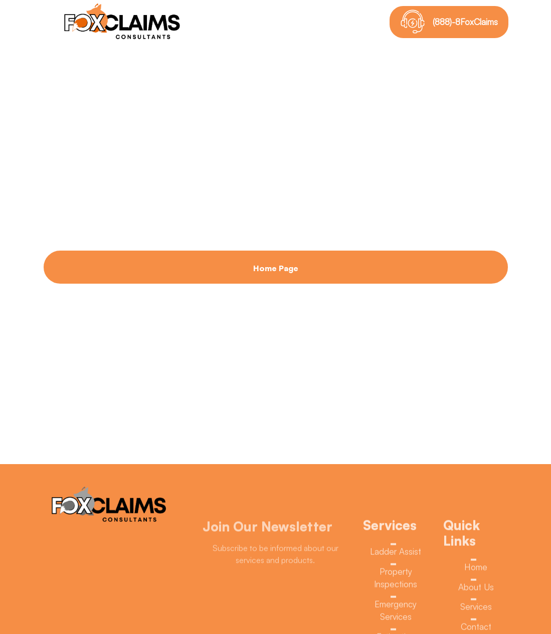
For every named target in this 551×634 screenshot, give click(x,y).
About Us (476, 589)
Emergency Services (396, 612)
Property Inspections (395, 580)
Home (475, 569)
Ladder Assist (395, 554)
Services (476, 609)
